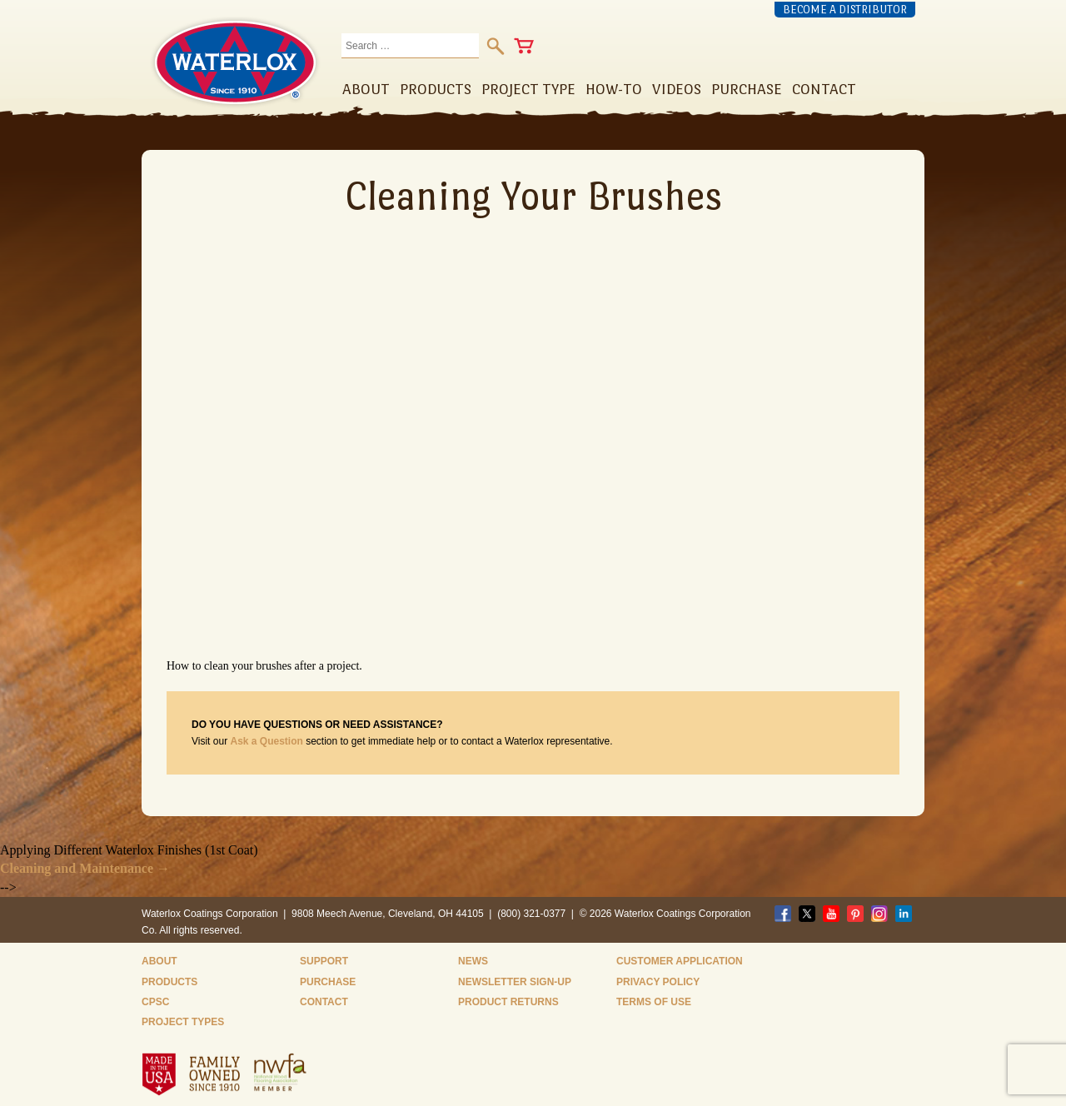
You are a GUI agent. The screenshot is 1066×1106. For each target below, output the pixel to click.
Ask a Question (266, 741)
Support (324, 961)
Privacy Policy (658, 982)
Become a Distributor (845, 9)
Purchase (328, 982)
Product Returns (508, 1002)
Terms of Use (653, 1002)
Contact (324, 1002)
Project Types (183, 1022)
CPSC (155, 1002)
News (473, 961)
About (159, 961)
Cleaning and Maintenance (85, 868)
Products (169, 982)
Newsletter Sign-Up (514, 982)
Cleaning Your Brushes (533, 195)
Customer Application (679, 961)
